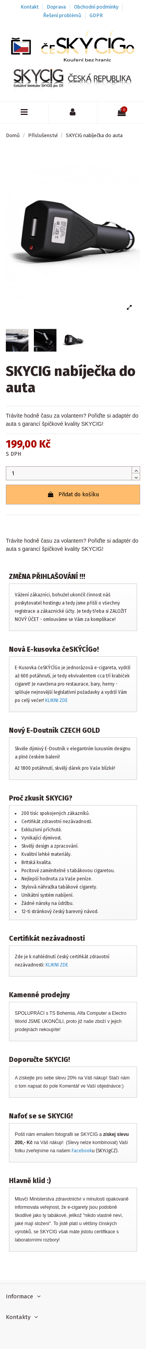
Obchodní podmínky (97, 7)
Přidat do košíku (73, 494)
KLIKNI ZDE (56, 700)
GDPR (96, 15)
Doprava (57, 7)
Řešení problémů (63, 15)
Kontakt (30, 7)
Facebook (82, 1150)
